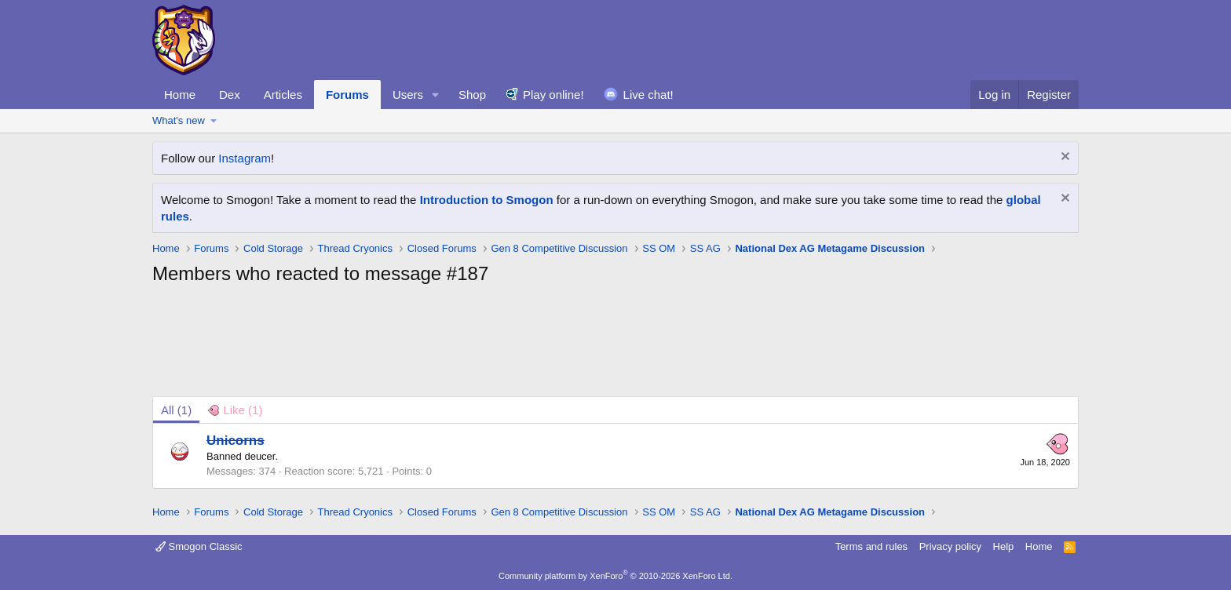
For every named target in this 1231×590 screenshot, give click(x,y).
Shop (472, 94)
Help (1003, 546)
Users (408, 94)
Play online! (553, 94)
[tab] (234, 410)
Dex (229, 94)
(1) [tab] (176, 410)
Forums (347, 94)
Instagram (244, 158)
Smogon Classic (199, 546)
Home (179, 94)
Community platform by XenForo (615, 576)
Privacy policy (950, 546)
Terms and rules (871, 546)
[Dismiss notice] (1063, 158)
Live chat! (648, 94)
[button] (436, 94)
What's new (178, 120)
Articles (283, 94)
